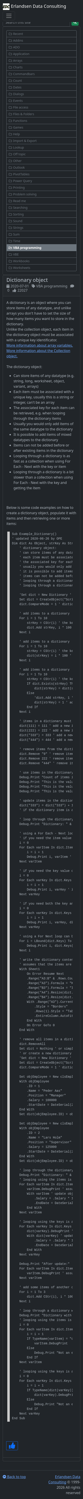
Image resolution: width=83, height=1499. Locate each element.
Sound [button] (15, 221)
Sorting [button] (16, 214)
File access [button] (18, 107)
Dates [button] (14, 87)
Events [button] (15, 100)
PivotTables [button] (18, 174)
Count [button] (15, 80)
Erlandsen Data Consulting (34, 6)
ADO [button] (14, 47)
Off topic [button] (17, 154)
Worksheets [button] (19, 268)
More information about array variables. (39, 345)
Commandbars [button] (21, 74)
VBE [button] (13, 254)
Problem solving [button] (22, 194)
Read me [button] (17, 201)
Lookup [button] (16, 147)
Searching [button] (17, 207)
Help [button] (14, 134)
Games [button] (15, 127)
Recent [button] (15, 34)
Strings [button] (15, 227)
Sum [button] (14, 234)
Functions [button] (17, 121)
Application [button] (18, 54)
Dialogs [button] (16, 94)
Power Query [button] (20, 181)
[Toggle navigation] (9, 15)
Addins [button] (15, 40)
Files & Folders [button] (21, 114)
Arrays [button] (15, 60)
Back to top (14, 1476)
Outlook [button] (16, 167)
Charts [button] (15, 67)
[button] (41, 247)
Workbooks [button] (18, 261)
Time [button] (14, 241)
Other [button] (14, 161)
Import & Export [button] (22, 141)
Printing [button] (16, 187)
